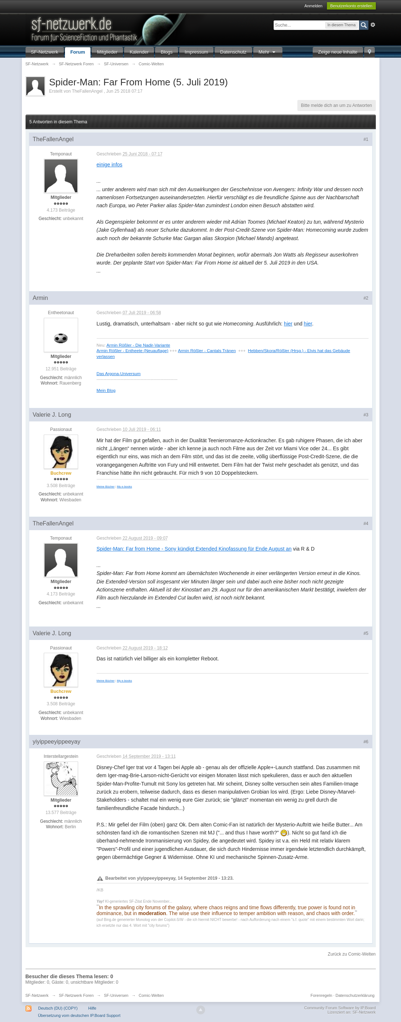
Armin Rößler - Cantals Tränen (207, 350)
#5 (365, 633)
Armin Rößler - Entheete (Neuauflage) (133, 350)
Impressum (196, 52)
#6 (365, 741)
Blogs (167, 52)
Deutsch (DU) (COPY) (58, 1008)
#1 (365, 139)
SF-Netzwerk (44, 52)
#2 (365, 298)
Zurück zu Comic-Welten (351, 954)
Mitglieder (107, 52)
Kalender (139, 52)
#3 (365, 414)
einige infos (110, 164)
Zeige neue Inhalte (338, 52)
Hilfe (92, 1008)
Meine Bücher (106, 486)
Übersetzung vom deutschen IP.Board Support (79, 1015)
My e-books (124, 486)
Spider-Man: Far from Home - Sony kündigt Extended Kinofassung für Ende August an (194, 549)
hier (288, 324)
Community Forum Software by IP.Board (339, 1008)
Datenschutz (233, 52)
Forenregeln (321, 995)
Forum (77, 52)
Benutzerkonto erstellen (351, 6)
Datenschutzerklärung (354, 995)
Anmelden (313, 6)
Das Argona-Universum (119, 373)
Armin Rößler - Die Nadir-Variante (138, 345)
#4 (365, 523)
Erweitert (373, 25)
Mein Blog (106, 390)
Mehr (268, 52)
